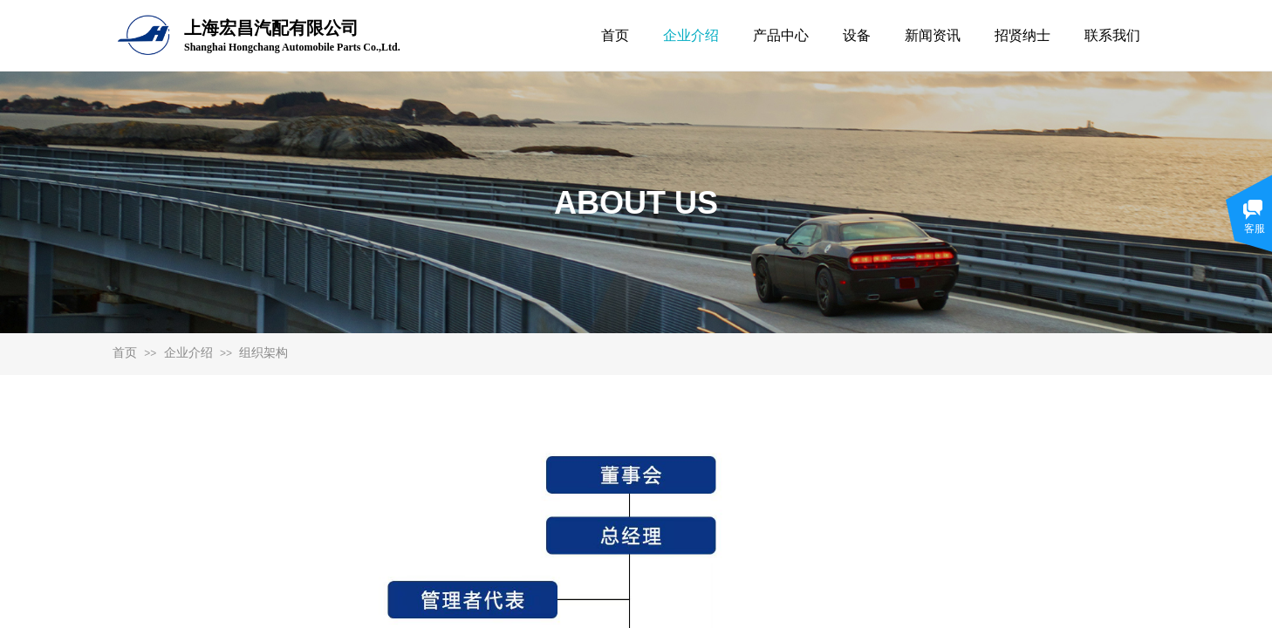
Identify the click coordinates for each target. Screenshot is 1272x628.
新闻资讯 (933, 35)
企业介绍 (188, 352)
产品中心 (781, 35)
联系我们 (1112, 35)
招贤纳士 (1022, 35)
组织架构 (263, 352)
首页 (125, 352)
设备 (857, 35)
